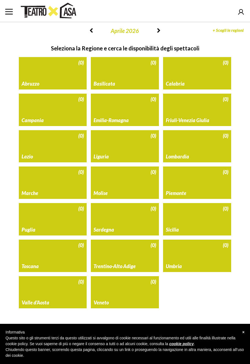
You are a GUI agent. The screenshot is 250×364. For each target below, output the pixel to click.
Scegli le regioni (228, 30)
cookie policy (181, 344)
